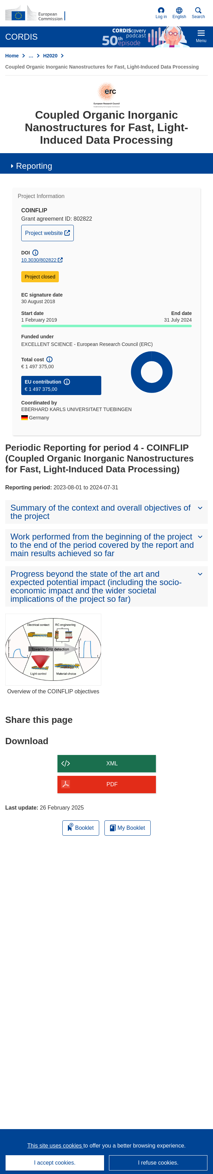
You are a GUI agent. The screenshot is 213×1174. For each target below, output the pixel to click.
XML (112, 763)
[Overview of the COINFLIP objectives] (53, 650)
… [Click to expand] (31, 55)
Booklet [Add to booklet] (81, 827)
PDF (112, 784)
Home (12, 55)
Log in (161, 13)
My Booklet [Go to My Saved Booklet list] (127, 828)
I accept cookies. (55, 1163)
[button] (179, 13)
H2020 (50, 55)
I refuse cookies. (158, 1163)
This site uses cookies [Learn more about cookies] (55, 1146)
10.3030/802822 (38, 260)
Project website (49, 232)
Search (198, 13)
